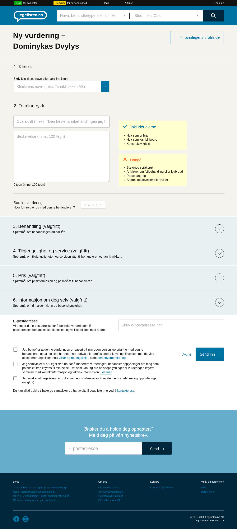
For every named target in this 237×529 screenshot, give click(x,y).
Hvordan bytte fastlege (110, 495)
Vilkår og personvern (212, 481)
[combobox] (92, 15)
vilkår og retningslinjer (73, 357)
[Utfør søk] (213, 15)
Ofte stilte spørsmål (109, 500)
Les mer (106, 372)
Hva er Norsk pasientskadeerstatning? (34, 491)
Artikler (128, 3)
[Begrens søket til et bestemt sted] (166, 15)
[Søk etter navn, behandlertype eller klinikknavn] (92, 15)
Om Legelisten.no (108, 487)
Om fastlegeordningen (110, 491)
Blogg (106, 3)
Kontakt (154, 481)
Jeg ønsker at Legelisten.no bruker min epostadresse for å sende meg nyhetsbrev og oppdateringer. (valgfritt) (90, 380)
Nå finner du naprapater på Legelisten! (34, 500)
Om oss (102, 481)
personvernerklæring (112, 357)
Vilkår (204, 487)
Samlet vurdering (28, 203)
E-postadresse (25, 321)
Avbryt (186, 354)
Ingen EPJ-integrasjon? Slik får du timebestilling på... (42, 495)
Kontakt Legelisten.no (162, 487)
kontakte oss (125, 390)
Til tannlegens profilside (200, 37)
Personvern (207, 491)
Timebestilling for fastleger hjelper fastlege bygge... (41, 487)
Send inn (207, 354)
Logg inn (219, 3)
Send (154, 449)
